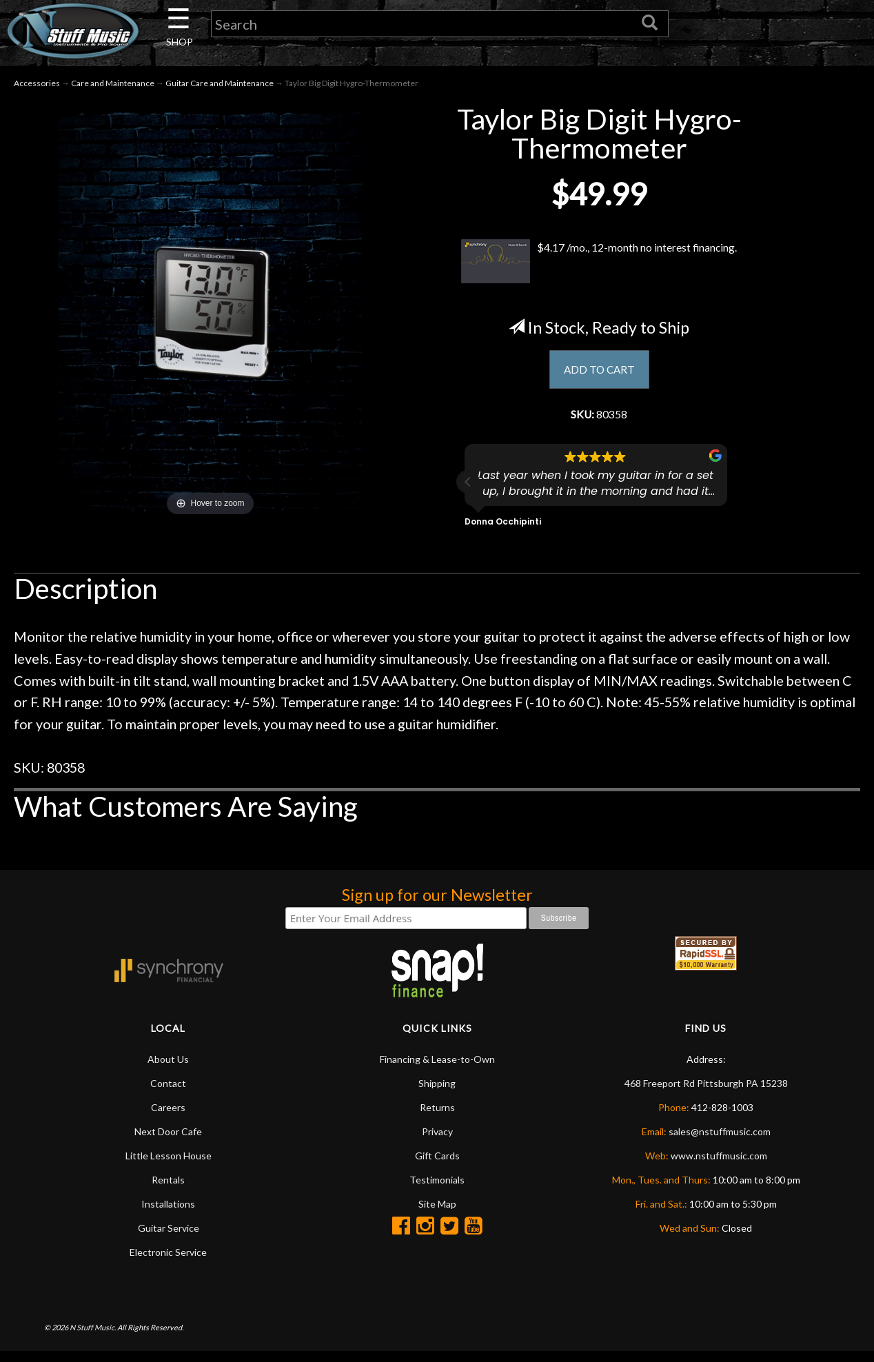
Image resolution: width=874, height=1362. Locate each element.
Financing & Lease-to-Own (437, 1069)
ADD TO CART (599, 375)
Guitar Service (168, 1238)
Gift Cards (437, 1166)
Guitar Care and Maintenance (219, 88)
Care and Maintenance (112, 88)
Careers (168, 1118)
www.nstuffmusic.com (719, 1166)
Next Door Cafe (168, 1142)
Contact (168, 1093)
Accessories (37, 88)
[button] (468, 492)
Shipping (437, 1093)
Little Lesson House (168, 1166)
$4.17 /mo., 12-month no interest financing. (599, 267)
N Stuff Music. (93, 1338)
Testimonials (437, 1190)
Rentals (168, 1190)
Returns (437, 1118)
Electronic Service (168, 1262)
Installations (168, 1214)
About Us (168, 1069)
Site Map (437, 1214)
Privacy (437, 1142)
